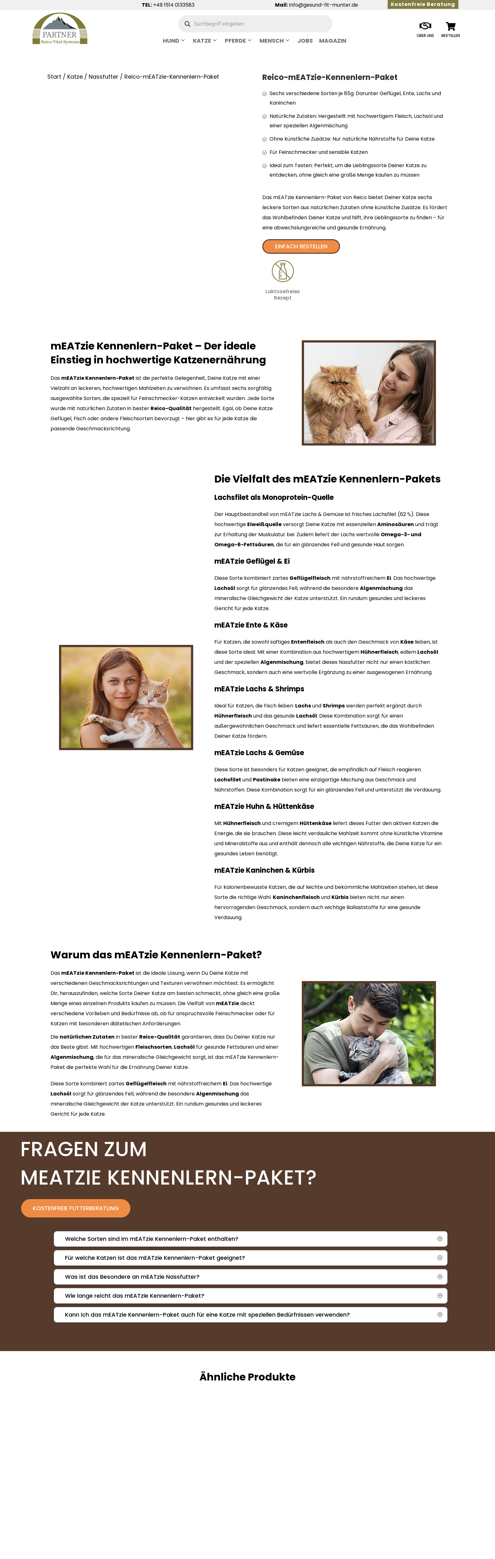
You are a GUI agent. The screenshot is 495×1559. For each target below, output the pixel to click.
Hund (174, 41)
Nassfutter (103, 77)
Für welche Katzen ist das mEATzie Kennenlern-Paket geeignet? (155, 1258)
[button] (253, 1239)
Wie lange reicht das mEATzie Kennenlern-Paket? (134, 1296)
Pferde (238, 41)
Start (54, 77)
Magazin (332, 41)
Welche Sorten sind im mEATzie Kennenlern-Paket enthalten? (151, 1239)
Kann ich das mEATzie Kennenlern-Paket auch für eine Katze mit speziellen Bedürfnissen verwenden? (207, 1315)
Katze (205, 41)
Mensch (274, 41)
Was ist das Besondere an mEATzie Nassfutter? (132, 1277)
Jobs (305, 41)
